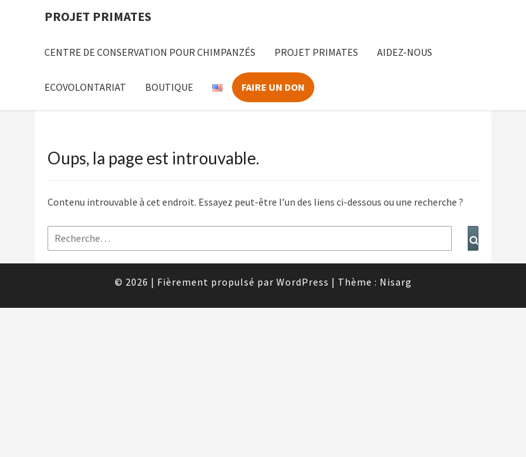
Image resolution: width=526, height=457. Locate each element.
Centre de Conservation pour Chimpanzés (149, 52)
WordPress (302, 281)
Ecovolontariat (85, 87)
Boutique (169, 87)
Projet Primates (97, 16)
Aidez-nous (404, 52)
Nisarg (396, 281)
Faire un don (273, 87)
